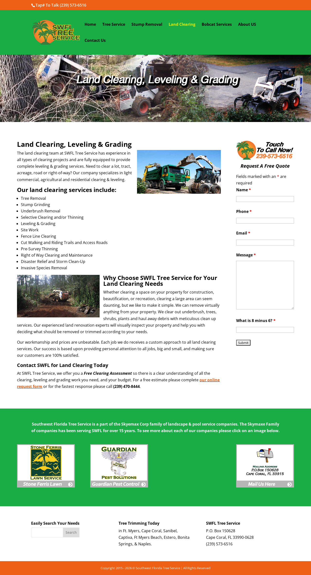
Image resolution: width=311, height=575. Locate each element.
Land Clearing (182, 25)
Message (246, 255)
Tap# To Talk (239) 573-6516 (60, 5)
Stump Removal (146, 25)
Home (90, 25)
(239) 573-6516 (219, 544)
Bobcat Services (217, 25)
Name (243, 189)
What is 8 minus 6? (256, 320)
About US (247, 25)
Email (243, 233)
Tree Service (113, 25)
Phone (244, 211)
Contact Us (95, 41)
